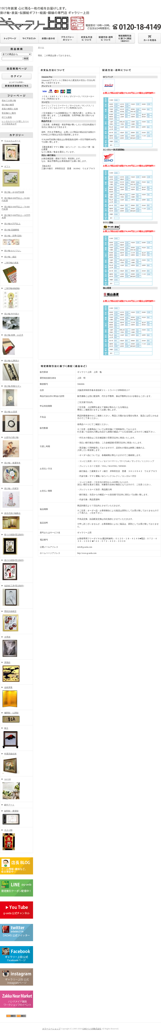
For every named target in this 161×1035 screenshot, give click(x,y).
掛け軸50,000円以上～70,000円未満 (16, 208)
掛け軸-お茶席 (16, 422)
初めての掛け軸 (9, 100)
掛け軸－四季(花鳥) (16, 240)
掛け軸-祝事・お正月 (16, 345)
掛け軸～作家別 (16, 498)
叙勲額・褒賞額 (16, 818)
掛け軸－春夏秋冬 (16, 473)
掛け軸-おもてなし (12, 250)
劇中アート (9, 805)
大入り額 (16, 840)
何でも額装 (7, 117)
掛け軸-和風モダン (16, 396)
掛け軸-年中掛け (16, 321)
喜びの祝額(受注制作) (16, 570)
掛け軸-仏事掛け (16, 370)
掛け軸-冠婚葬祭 (11, 230)
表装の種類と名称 (10, 109)
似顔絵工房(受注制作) (16, 596)
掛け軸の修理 (8, 105)
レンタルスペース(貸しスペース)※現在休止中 (15, 122)
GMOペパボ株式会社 (91, 1029)
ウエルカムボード (16, 151)
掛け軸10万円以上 (12, 224)
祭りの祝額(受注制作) (16, 544)
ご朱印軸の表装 (16, 273)
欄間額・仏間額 (16, 717)
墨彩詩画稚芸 (16, 621)
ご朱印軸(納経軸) (16, 298)
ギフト (16, 176)
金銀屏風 (16, 697)
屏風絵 (16, 672)
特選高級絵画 (16, 764)
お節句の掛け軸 (16, 447)
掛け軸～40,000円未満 (14, 192)
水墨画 (16, 647)
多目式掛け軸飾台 (16, 521)
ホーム (41, 47)
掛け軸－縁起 (10, 257)
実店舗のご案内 (9, 113)
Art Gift (16, 789)
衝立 (16, 738)
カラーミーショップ (51, 1029)
